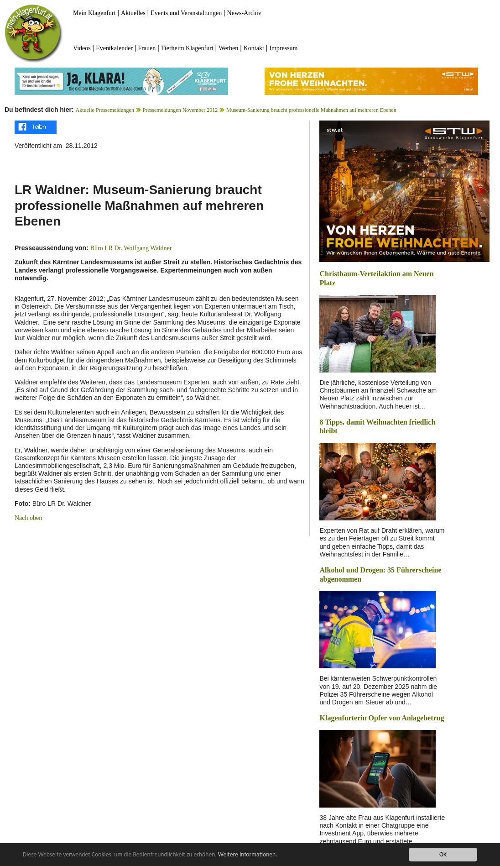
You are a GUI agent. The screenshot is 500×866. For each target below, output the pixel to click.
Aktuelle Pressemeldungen (105, 110)
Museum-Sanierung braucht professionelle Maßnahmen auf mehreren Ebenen (311, 110)
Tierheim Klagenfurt (187, 48)
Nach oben (28, 517)
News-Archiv (244, 13)
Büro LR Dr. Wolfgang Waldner (131, 248)
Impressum (283, 48)
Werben (228, 48)
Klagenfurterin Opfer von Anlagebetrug (381, 718)
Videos (82, 48)
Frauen (147, 48)
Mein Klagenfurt (94, 13)
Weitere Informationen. (247, 854)
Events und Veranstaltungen (186, 13)
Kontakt (254, 48)
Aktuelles (133, 13)
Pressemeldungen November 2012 (180, 110)
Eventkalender (114, 48)
